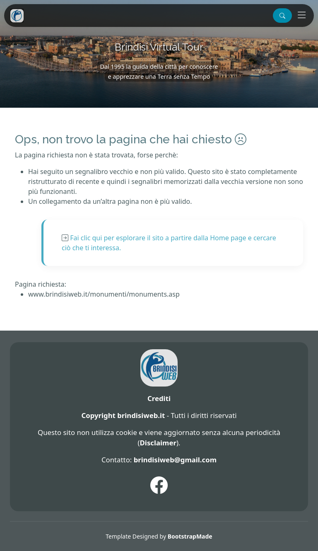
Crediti (159, 398)
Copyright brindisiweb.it (123, 415)
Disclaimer (158, 442)
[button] (282, 15)
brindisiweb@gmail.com (175, 459)
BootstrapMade (190, 536)
